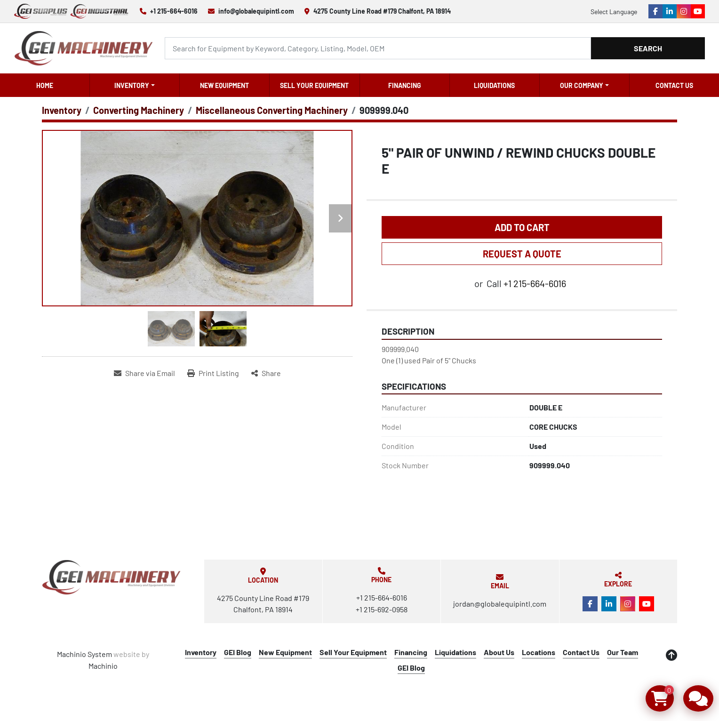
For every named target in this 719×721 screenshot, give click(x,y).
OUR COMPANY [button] (581, 85)
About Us (499, 652)
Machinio (103, 665)
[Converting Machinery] (138, 110)
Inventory (131, 85)
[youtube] (698, 11)
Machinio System (84, 653)
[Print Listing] (213, 373)
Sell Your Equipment (314, 85)
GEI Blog (237, 652)
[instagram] (684, 11)
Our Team (622, 652)
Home (44, 85)
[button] (134, 85)
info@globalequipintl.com (256, 11)
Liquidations (494, 85)
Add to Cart (522, 227)
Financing (404, 85)
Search (648, 48)
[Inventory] (61, 110)
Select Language (614, 12)
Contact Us (674, 85)
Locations (538, 652)
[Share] (266, 373)
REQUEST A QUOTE (522, 253)
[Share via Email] (144, 373)
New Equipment (224, 85)
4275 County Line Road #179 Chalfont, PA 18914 (382, 11)
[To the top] (671, 655)
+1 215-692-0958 (381, 609)
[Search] (378, 48)
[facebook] (655, 11)
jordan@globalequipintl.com (499, 603)
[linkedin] (670, 11)
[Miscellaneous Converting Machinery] (272, 110)
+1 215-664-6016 (174, 11)
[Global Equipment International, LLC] (111, 577)
